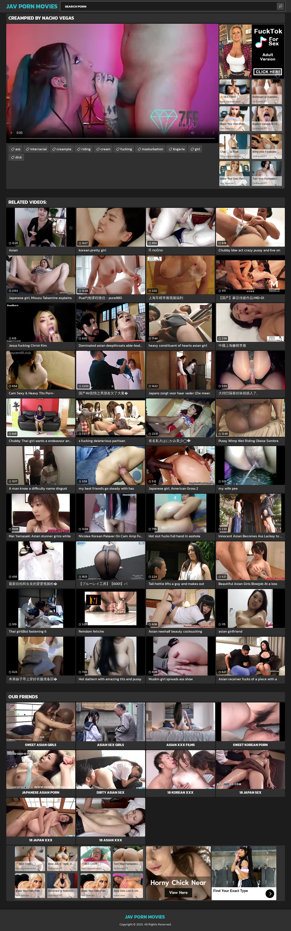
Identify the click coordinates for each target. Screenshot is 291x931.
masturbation (152, 149)
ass (17, 149)
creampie (64, 149)
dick (18, 157)
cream (105, 149)
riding (86, 149)
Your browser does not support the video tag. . (112, 83)
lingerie (179, 149)
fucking (126, 149)
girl (197, 149)
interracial (38, 149)
